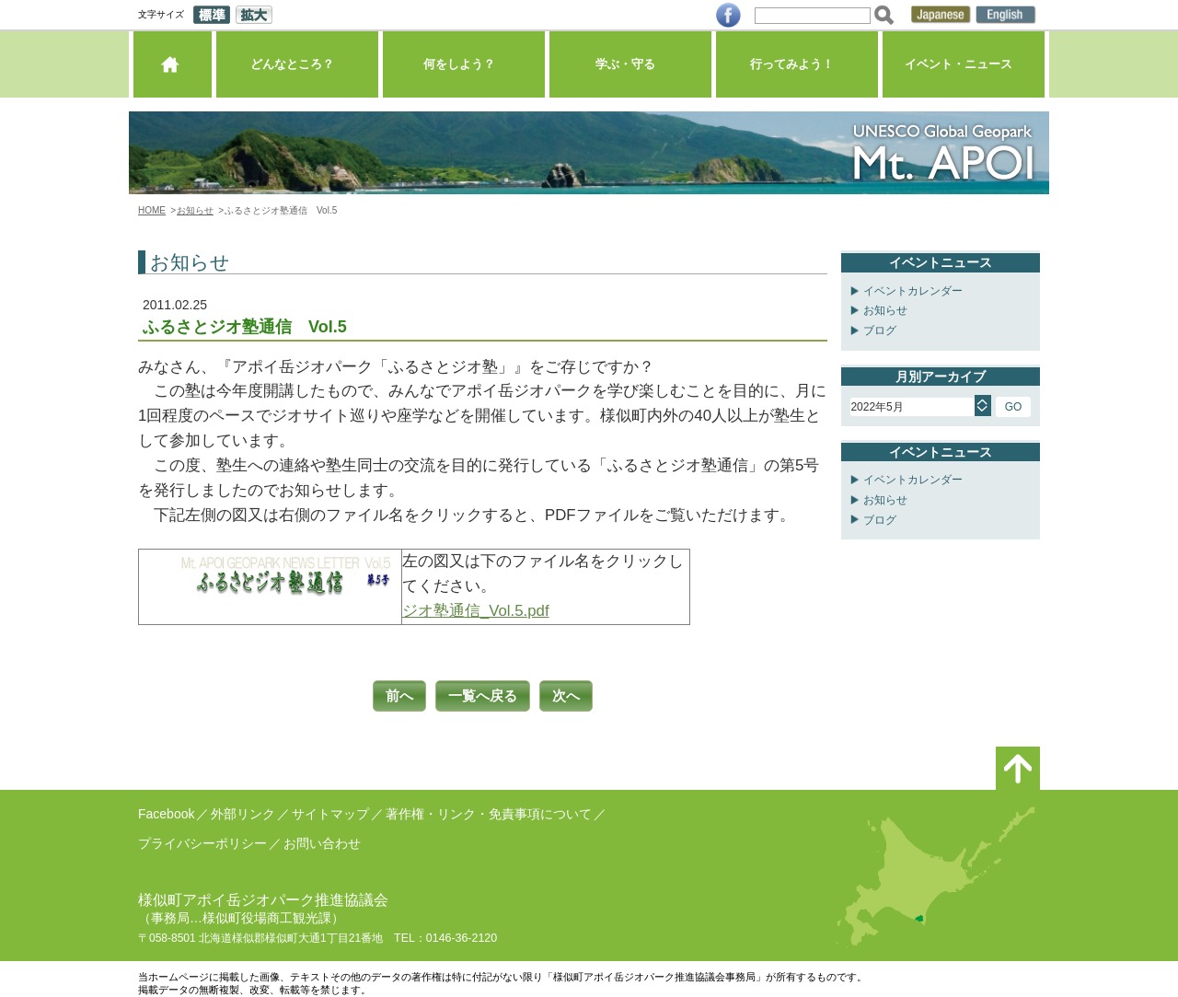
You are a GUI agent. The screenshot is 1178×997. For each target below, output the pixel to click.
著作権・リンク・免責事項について (489, 811)
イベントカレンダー (913, 290)
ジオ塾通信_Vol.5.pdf (475, 611)
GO (1013, 406)
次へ (573, 694)
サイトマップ (330, 811)
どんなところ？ (297, 68)
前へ (393, 694)
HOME (152, 210)
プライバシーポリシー (202, 840)
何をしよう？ (464, 68)
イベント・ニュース (963, 68)
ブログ (879, 330)
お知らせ (195, 210)
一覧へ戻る (483, 694)
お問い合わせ (322, 840)
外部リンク (243, 811)
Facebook (166, 811)
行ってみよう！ (796, 68)
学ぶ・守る (630, 68)
